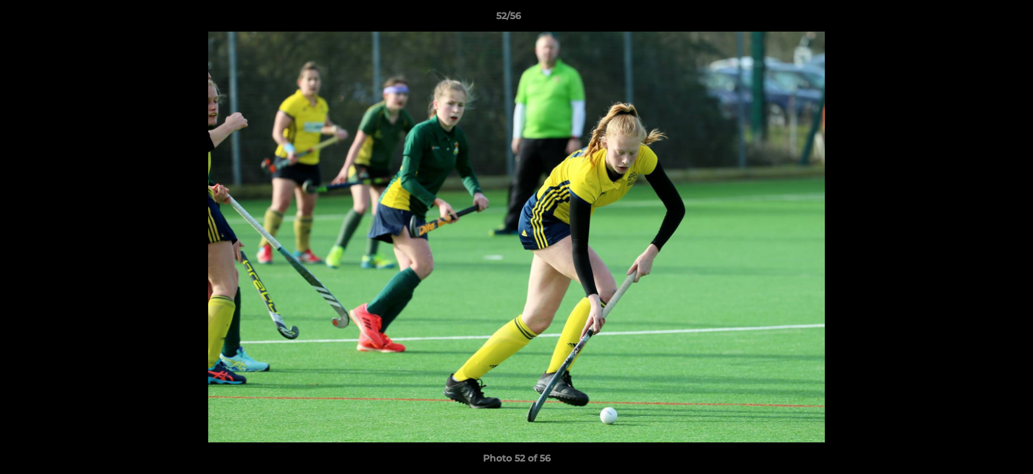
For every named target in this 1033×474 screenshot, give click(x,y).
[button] (978, 19)
